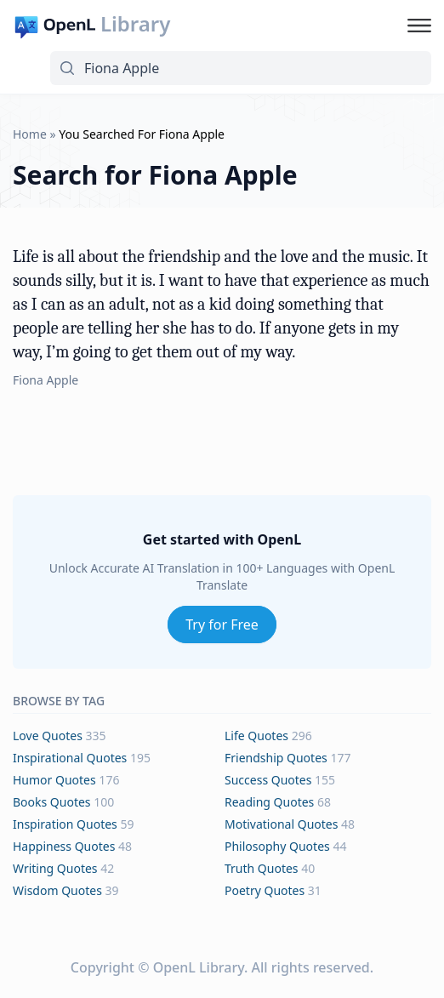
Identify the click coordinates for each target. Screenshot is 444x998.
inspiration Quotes (65, 824)
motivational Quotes (281, 824)
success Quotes (268, 780)
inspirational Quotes (70, 758)
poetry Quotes (265, 890)
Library (135, 23)
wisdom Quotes (57, 890)
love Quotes (48, 735)
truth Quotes (262, 868)
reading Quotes (269, 802)
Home (30, 134)
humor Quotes (54, 780)
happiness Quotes (64, 846)
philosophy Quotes (277, 846)
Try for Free (222, 624)
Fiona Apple (45, 380)
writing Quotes (55, 868)
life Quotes (256, 735)
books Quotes (52, 802)
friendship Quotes (276, 758)
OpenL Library (198, 967)
